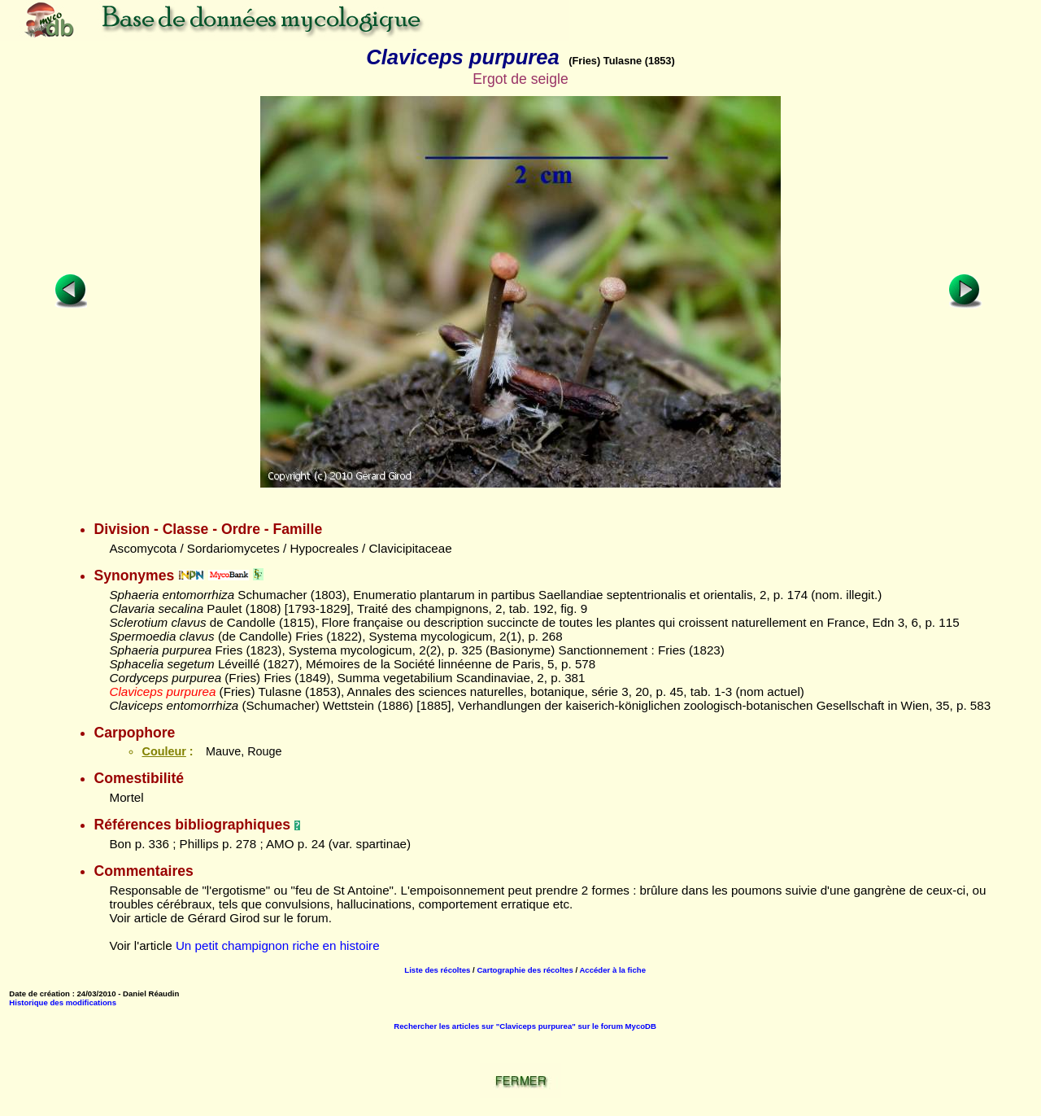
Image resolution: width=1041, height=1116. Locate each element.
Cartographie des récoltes (525, 969)
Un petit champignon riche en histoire (278, 945)
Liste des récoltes (437, 969)
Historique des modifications (62, 1002)
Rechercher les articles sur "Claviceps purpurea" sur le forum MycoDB (525, 1026)
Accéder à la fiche (612, 969)
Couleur (163, 751)
